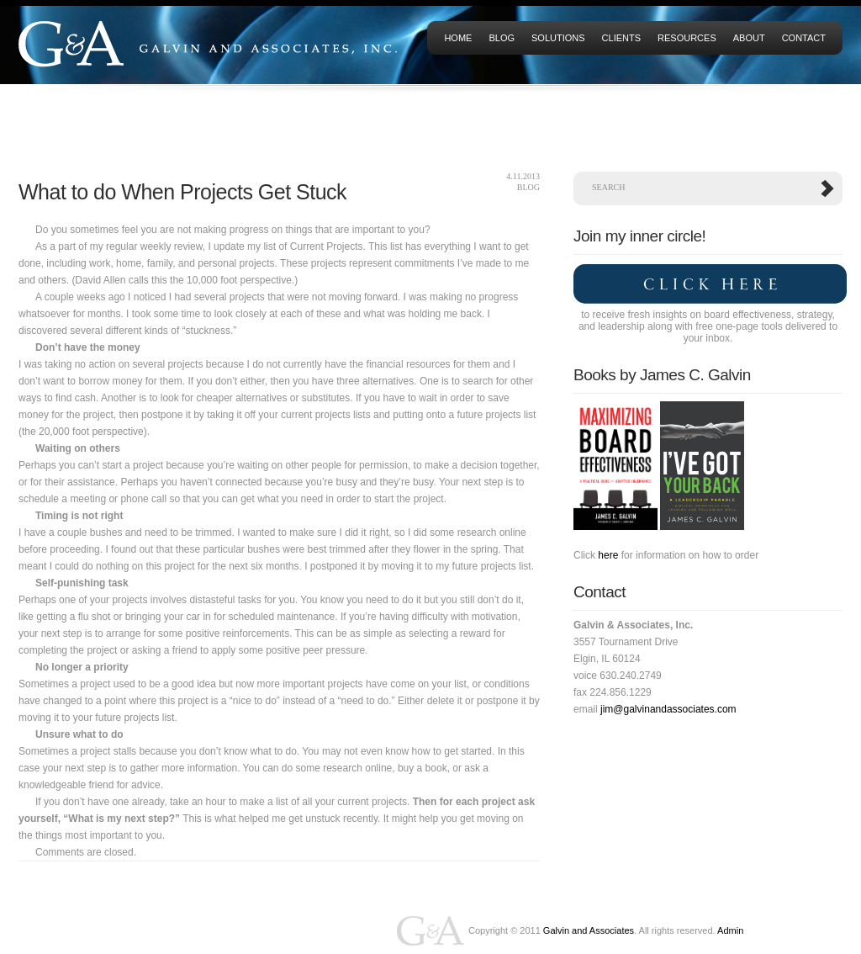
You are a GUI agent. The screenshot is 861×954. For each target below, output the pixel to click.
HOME (458, 38)
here (608, 555)
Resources (687, 38)
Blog (502, 38)
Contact (804, 38)
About (749, 38)
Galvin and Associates (588, 930)
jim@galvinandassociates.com (668, 709)
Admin (730, 930)
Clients (621, 38)
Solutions (558, 38)
